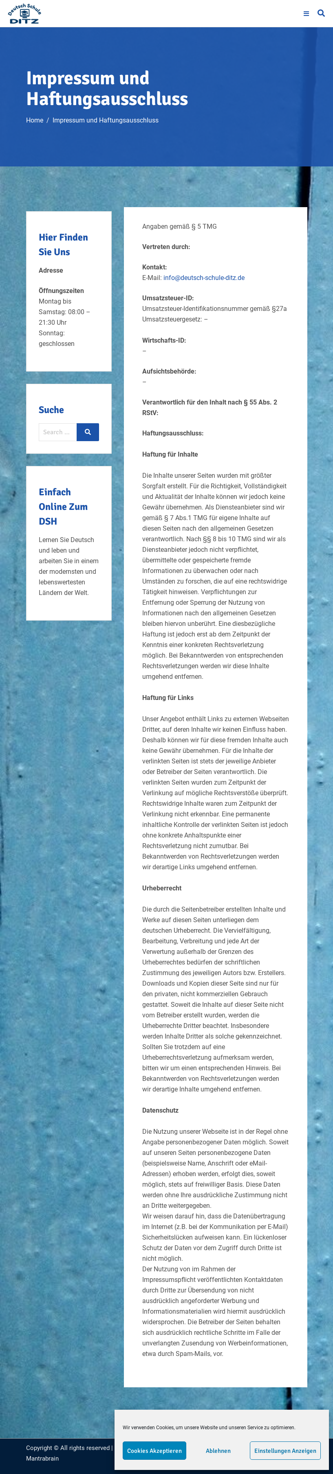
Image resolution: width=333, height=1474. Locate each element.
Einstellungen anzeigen (285, 1450)
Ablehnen (218, 1450)
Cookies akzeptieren (154, 1450)
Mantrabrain (42, 1458)
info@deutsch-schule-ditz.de (204, 278)
